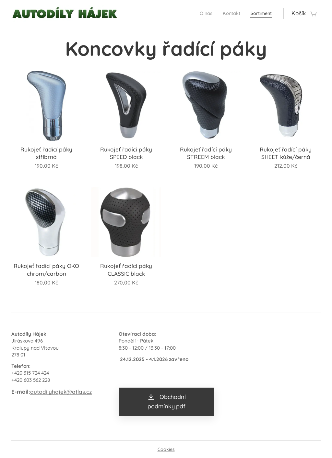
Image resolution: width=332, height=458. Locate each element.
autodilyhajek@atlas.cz (61, 391)
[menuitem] (198, 13)
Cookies (166, 449)
